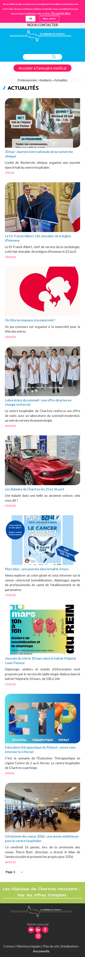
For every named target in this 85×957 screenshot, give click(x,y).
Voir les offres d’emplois (42, 895)
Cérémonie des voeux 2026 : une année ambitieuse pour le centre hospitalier (42, 838)
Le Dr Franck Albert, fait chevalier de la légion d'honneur (38, 238)
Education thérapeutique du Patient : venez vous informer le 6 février (40, 749)
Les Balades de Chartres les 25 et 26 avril (34, 489)
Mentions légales (29, 946)
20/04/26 (10, 425)
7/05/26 (9, 172)
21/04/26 (10, 505)
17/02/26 (10, 595)
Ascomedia (41, 951)
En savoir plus (60, 13)
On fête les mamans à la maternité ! (30, 320)
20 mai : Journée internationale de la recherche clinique (39, 154)
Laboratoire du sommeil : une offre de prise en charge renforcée (38, 402)
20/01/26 (10, 862)
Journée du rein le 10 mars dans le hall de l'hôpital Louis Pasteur (40, 660)
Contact (9, 946)
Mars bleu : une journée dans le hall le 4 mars (37, 569)
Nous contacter (42, 25)
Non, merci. (49, 18)
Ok (30, 18)
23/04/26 (10, 257)
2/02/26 (9, 773)
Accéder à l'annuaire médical (42, 68)
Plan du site (51, 946)
